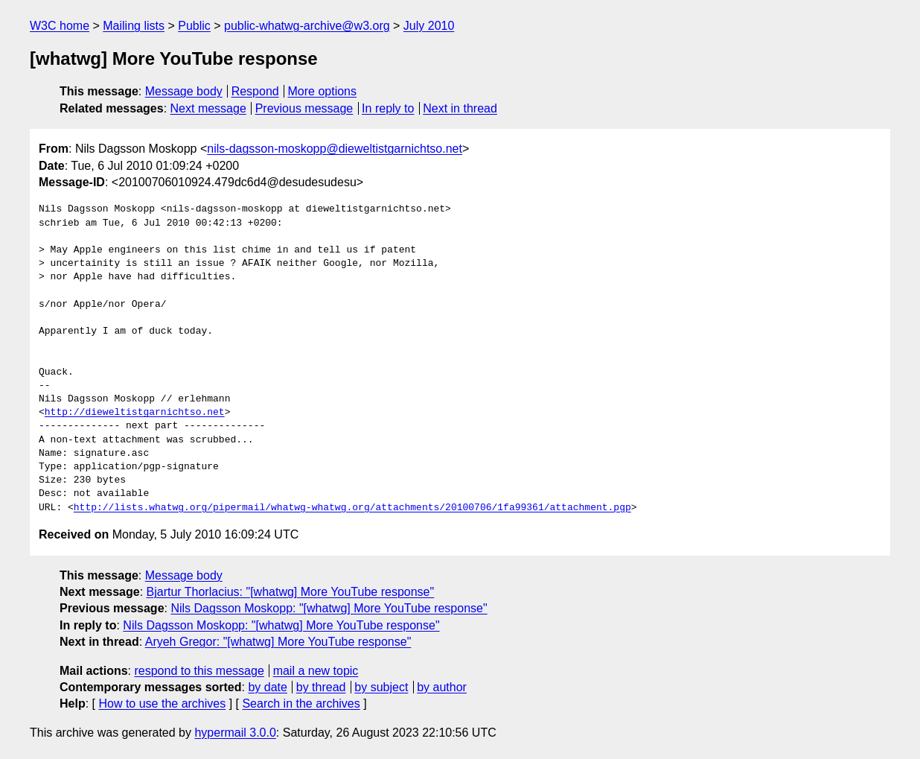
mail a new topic (316, 670)
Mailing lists (133, 25)
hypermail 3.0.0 (234, 732)
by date (267, 687)
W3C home (59, 25)
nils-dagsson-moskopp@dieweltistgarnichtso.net (334, 148)
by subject (381, 687)
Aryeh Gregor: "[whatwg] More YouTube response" (278, 641)
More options (322, 91)
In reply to (388, 108)
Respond (255, 91)
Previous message (304, 108)
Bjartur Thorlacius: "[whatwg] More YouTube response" (291, 591)
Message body (184, 91)
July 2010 (429, 25)
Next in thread (460, 108)
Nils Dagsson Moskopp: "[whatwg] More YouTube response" (328, 608)
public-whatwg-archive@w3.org (307, 25)
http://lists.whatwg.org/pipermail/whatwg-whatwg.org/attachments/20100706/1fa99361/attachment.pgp (352, 508)
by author (442, 687)
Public (194, 25)
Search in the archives (301, 703)
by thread (321, 687)
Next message (208, 108)
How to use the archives (162, 703)
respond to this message (198, 670)
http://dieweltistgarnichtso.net (135, 412)
